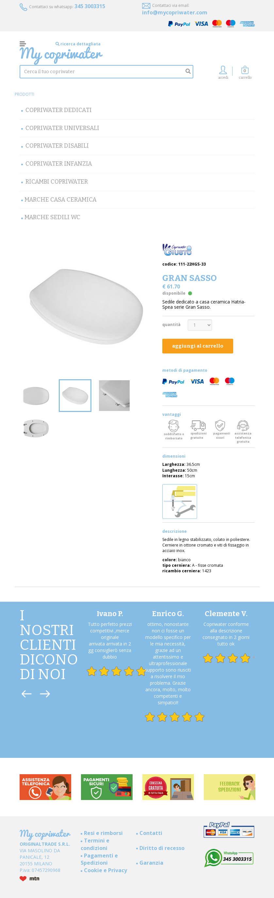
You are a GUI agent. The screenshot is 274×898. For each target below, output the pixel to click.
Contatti (150, 833)
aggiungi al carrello (197, 346)
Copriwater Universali (62, 128)
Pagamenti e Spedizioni (99, 859)
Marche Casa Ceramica (60, 199)
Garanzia (151, 862)
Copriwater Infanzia (58, 163)
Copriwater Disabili (57, 145)
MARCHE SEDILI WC (52, 217)
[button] (245, 74)
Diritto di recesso (162, 848)
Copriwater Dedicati (58, 110)
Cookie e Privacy (105, 870)
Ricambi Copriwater (56, 181)
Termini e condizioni (95, 844)
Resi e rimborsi (103, 833)
